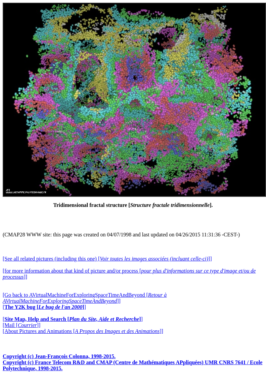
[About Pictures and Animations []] (83, 331)
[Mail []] (21, 325)
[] (44, 307)
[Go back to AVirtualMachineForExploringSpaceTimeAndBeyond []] (85, 298)
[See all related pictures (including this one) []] (107, 259)
